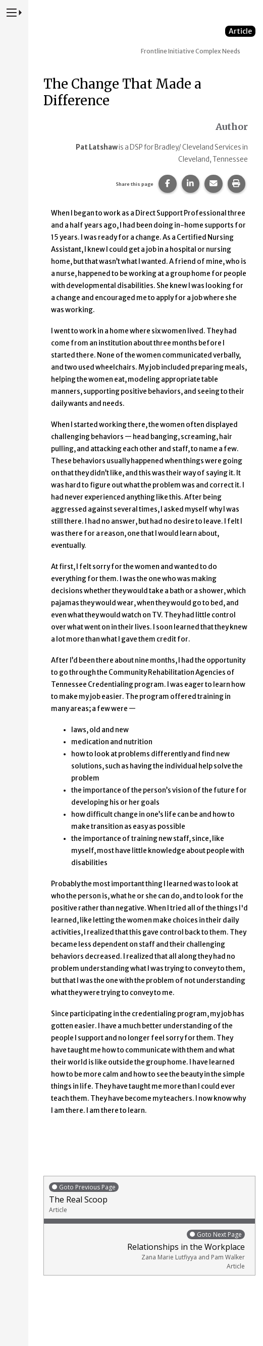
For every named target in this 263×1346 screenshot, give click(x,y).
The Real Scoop (149, 1197)
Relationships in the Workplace (147, 1249)
